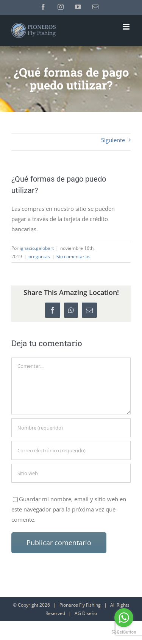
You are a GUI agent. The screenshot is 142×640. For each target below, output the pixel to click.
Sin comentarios (73, 256)
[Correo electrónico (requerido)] (71, 450)
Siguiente (113, 140)
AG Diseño (86, 613)
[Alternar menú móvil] (127, 27)
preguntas (39, 256)
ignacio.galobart (37, 248)
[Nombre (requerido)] (71, 427)
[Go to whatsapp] (123, 617)
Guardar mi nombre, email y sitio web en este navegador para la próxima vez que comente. (68, 509)
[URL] (71, 473)
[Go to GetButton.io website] (124, 632)
